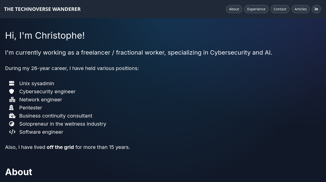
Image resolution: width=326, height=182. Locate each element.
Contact (280, 9)
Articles (301, 9)
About (234, 9)
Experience (256, 9)
